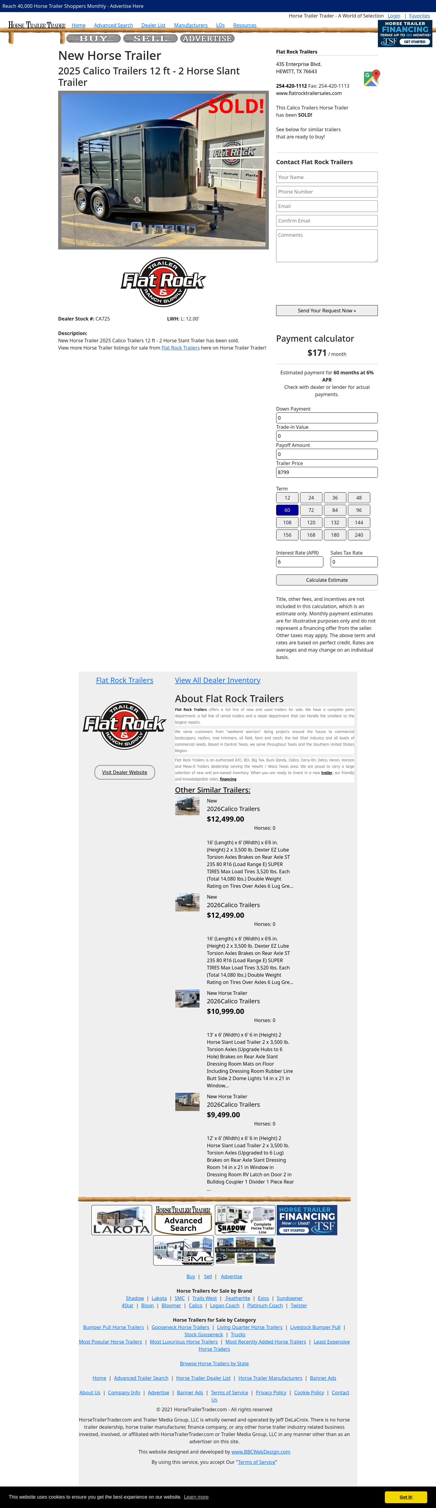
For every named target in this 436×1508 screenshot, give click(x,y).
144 (359, 522)
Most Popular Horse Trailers (110, 1341)
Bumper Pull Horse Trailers (113, 1327)
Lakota (159, 1298)
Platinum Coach (265, 1305)
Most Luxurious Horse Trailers (184, 1341)
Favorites (419, 15)
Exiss (263, 1298)
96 (359, 510)
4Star (128, 1305)
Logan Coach (224, 1305)
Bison (147, 1305)
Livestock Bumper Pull (315, 1327)
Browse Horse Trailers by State (214, 1363)
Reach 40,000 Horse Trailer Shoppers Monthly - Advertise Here (73, 6)
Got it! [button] (406, 1497)
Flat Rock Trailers (181, 347)
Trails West (205, 1298)
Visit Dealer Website (124, 772)
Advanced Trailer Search (141, 1378)
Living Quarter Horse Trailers (249, 1327)
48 (359, 497)
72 (311, 510)
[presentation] (327, 286)
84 (335, 510)
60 (287, 510)
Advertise (231, 1276)
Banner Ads (323, 1378)
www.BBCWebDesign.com (260, 1451)
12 (287, 497)
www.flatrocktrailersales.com (309, 93)
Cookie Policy (309, 1392)
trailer (327, 773)
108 (287, 522)
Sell (208, 1276)
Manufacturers (191, 25)
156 (287, 535)
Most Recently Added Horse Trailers (266, 1341)
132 (335, 522)
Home (79, 25)
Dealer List (153, 25)
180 (335, 535)
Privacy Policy (271, 1392)
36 (335, 497)
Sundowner (290, 1298)
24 (311, 497)
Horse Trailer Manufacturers (270, 1378)
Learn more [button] (196, 1497)
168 (311, 535)
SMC (180, 1298)
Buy (191, 1276)
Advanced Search (113, 25)
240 (359, 535)
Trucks (238, 1334)
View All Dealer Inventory (217, 680)
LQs (220, 25)
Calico (196, 1305)
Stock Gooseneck (203, 1334)
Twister (299, 1305)
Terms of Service (229, 1392)
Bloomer (171, 1305)
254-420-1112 (291, 86)
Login (394, 15)
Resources (244, 25)
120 (311, 522)
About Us (89, 1392)
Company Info (124, 1392)
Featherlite (237, 1298)
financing (228, 779)
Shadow (135, 1298)
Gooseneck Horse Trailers (181, 1327)
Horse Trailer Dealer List (203, 1378)
